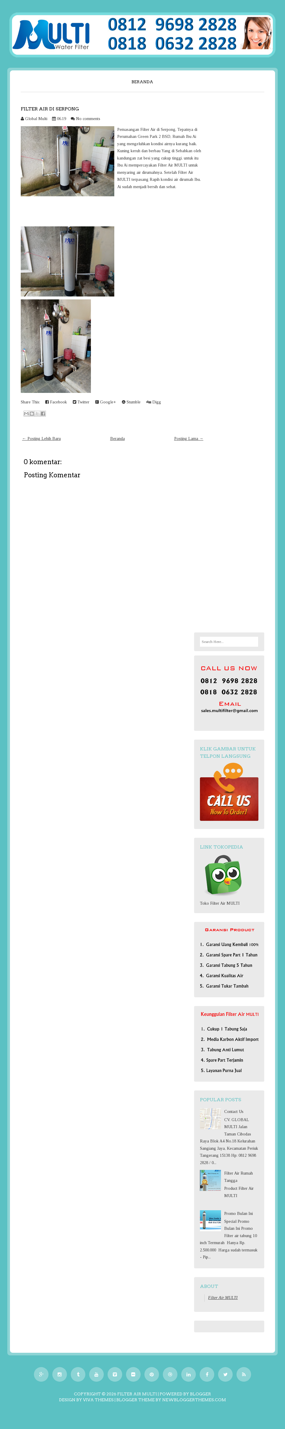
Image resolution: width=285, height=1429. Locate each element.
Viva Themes (98, 1399)
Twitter (81, 402)
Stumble (131, 402)
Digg (153, 402)
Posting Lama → (188, 438)
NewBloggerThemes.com (194, 1399)
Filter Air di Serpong (50, 109)
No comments (88, 119)
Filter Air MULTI (223, 1298)
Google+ (105, 402)
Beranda (142, 81)
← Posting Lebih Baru (41, 438)
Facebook (56, 402)
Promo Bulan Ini (238, 1213)
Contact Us (233, 1111)
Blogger (200, 1394)
